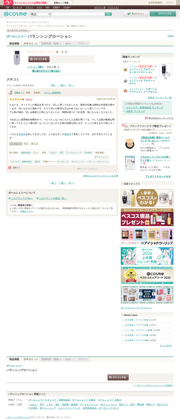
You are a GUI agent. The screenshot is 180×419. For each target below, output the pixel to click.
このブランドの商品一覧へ (53, 198)
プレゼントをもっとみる (158, 176)
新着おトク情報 (61, 3)
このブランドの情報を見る (18, 30)
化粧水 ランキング (135, 111)
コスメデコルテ (136, 89)
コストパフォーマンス (69, 408)
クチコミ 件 (36, 67)
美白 (57, 404)
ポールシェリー (16, 36)
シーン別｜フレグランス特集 (138, 330)
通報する (15, 167)
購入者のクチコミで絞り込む (46, 71)
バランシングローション (50, 36)
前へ (53, 85)
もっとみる (165, 345)
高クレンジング (48, 408)
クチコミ (31, 43)
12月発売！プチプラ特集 (137, 325)
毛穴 (61, 153)
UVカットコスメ (108, 404)
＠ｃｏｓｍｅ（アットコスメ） (137, 307)
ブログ (39, 7)
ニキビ (49, 404)
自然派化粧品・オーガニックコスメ (101, 408)
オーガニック (63, 162)
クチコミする (39, 59)
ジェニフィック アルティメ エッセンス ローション (143, 69)
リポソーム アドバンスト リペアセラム (143, 90)
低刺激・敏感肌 (70, 404)
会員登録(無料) (155, 2)
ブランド (29, 7)
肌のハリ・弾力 (127, 404)
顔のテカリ (163, 404)
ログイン (170, 2)
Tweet (170, 36)
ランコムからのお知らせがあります (145, 66)
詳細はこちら (26, 211)
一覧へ (62, 85)
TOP (7, 7)
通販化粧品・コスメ (29, 153)
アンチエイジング (74, 153)
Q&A (47, 7)
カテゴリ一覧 (100, 7)
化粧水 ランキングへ (158, 97)
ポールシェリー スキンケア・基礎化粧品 (49, 400)
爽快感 (140, 404)
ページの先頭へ (154, 385)
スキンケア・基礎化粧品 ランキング (144, 107)
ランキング (17, 7)
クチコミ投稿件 (52, 92)
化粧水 (22, 134)
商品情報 (14, 43)
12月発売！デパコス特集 (137, 320)
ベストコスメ (113, 7)
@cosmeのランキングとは (160, 118)
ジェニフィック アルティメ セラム (143, 80)
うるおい (53, 153)
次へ (70, 85)
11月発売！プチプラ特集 (137, 340)
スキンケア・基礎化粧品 (21, 162)
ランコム (133, 66)
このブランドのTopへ (22, 198)
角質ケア (150, 404)
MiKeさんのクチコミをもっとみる (99, 176)
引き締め (88, 153)
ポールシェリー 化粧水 (84, 400)
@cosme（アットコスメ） (59, 417)
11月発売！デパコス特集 (137, 335)
